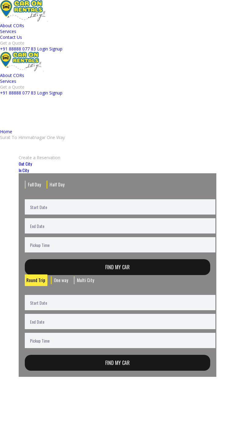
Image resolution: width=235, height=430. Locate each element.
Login (42, 49)
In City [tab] (24, 170)
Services (8, 31)
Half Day (55, 184)
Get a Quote (12, 43)
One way (58, 280)
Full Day (34, 184)
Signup (55, 49)
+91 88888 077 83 (18, 49)
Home (6, 131)
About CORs (12, 25)
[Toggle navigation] (47, 21)
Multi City (81, 280)
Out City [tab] (25, 163)
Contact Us (11, 37)
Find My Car (117, 267)
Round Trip (34, 280)
